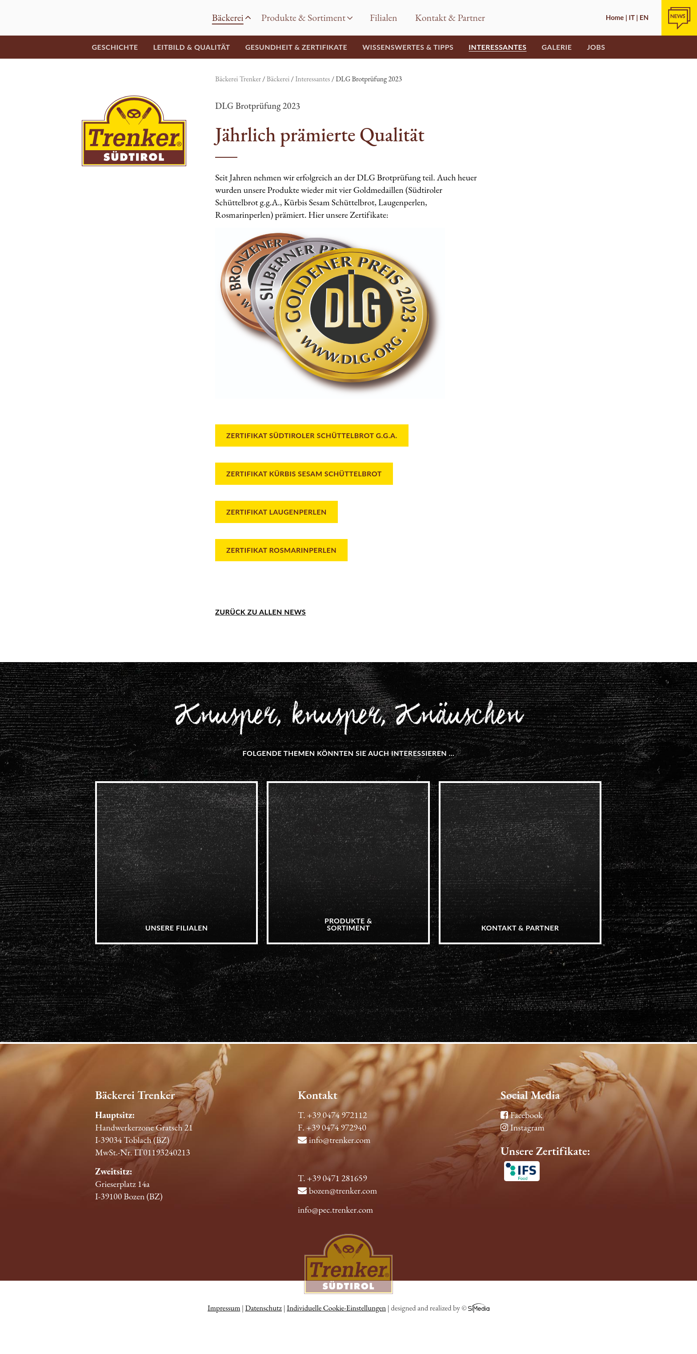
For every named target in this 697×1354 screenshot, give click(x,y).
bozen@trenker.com (337, 1190)
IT (632, 17)
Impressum (224, 1308)
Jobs (596, 47)
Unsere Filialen (176, 927)
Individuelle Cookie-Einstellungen (336, 1308)
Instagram (523, 1127)
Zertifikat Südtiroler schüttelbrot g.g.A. (311, 435)
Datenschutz (263, 1308)
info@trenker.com (334, 1140)
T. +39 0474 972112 (332, 1115)
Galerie (557, 47)
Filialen (383, 17)
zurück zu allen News (260, 611)
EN (644, 17)
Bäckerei (231, 17)
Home (18, 18)
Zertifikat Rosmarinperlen (281, 550)
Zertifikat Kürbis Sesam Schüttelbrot (304, 473)
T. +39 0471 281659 (332, 1178)
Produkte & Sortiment (307, 17)
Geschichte (115, 47)
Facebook (521, 1115)
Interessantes (497, 47)
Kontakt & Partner (450, 17)
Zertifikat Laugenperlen (276, 511)
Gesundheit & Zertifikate (296, 47)
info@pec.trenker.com (335, 1209)
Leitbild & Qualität (191, 47)
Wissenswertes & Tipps (407, 47)
